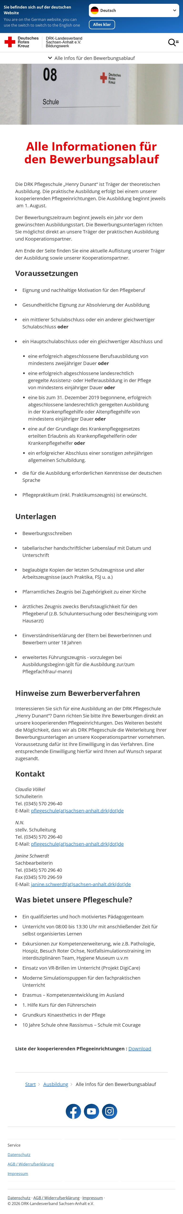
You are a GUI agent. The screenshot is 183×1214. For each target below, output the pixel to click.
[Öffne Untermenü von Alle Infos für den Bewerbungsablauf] (91, 58)
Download (139, 1048)
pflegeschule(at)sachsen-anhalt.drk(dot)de (77, 810)
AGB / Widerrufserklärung (31, 1164)
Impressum (18, 1173)
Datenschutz (19, 1154)
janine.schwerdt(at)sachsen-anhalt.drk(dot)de (81, 884)
